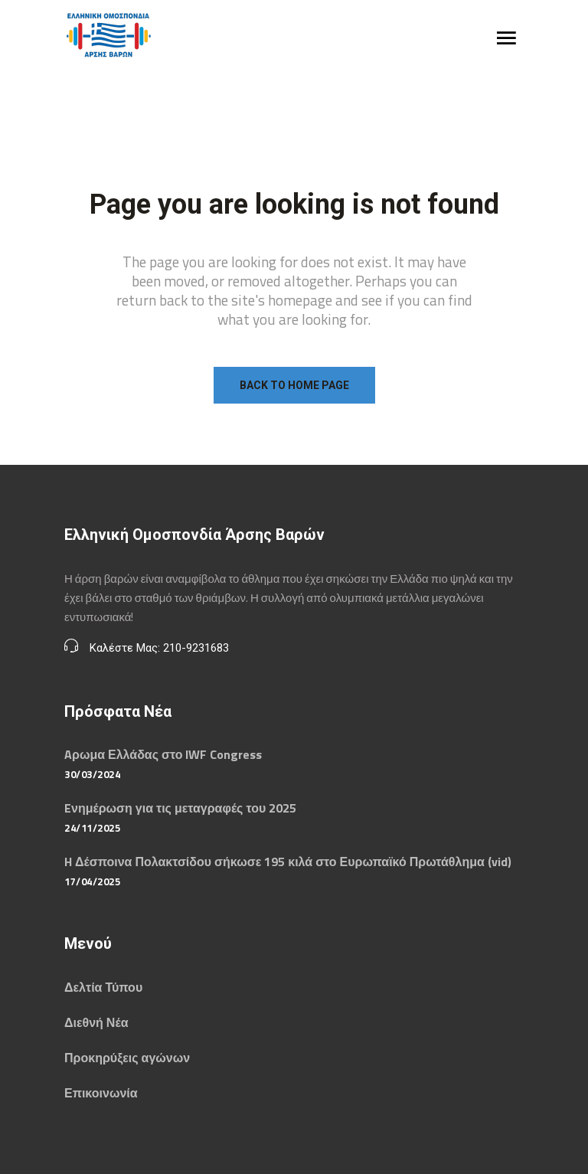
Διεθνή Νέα (96, 1022)
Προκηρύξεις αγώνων (127, 1057)
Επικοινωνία (101, 1093)
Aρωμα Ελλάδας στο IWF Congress (163, 754)
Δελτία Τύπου (103, 987)
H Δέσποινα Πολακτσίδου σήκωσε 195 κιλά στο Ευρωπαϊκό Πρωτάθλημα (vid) (287, 861)
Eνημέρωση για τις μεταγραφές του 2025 (180, 808)
